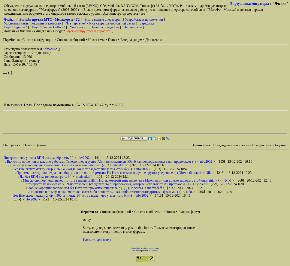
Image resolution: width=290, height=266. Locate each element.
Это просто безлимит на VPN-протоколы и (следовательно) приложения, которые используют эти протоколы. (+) (108, 184)
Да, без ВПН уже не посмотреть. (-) (45, 176)
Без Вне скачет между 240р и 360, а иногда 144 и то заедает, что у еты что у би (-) (72, 169)
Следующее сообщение (269, 145)
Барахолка (147, 23)
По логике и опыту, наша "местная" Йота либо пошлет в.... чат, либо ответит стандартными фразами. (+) (105, 192)
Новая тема (96, 39)
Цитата (40, 145)
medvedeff (117, 165)
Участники (78, 27)
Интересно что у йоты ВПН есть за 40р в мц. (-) (38, 157)
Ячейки (9, 19)
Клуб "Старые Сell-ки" (48, 27)
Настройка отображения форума (145, 248)
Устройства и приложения (144, 19)
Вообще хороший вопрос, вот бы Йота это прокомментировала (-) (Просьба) (84, 188)
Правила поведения (104, 27)
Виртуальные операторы (249, 3)
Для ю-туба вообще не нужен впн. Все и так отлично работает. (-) (57, 165)
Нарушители (133, 27)
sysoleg (200, 184)
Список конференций (37, 39)
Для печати (153, 39)
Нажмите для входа (97, 240)
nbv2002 (51, 49)
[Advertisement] (80, 122)
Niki (209, 172)
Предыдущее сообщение (231, 145)
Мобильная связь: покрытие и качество (32, 23)
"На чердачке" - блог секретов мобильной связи (100, 23)
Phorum (154, 250)
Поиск (112, 39)
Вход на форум (131, 39)
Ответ (27, 145)
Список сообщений (71, 39)
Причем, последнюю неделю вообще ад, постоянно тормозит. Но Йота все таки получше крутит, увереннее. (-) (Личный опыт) (108, 172)
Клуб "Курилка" (15, 27)
